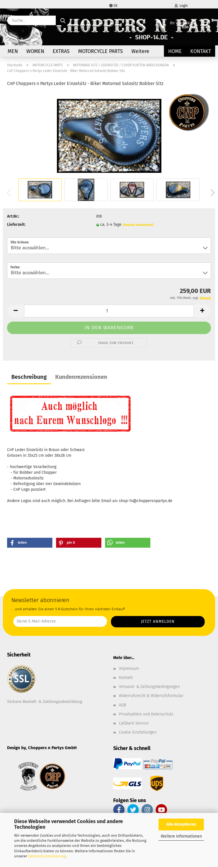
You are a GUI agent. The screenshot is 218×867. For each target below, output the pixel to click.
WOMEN (35, 51)
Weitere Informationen (181, 836)
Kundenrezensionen (81, 376)
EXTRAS (61, 51)
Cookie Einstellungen (138, 732)
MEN (13, 51)
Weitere (140, 51)
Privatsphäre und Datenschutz (146, 714)
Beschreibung (29, 376)
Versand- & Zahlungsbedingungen (149, 686)
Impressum (129, 668)
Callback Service (134, 723)
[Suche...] (63, 20)
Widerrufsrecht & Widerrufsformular (151, 695)
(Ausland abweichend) (138, 225)
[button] (211, 192)
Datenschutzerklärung (46, 856)
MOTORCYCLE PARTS (100, 51)
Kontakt (200, 51)
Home (175, 51)
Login (181, 6)
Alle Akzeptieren (181, 824)
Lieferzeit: (16, 224)
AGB (122, 705)
